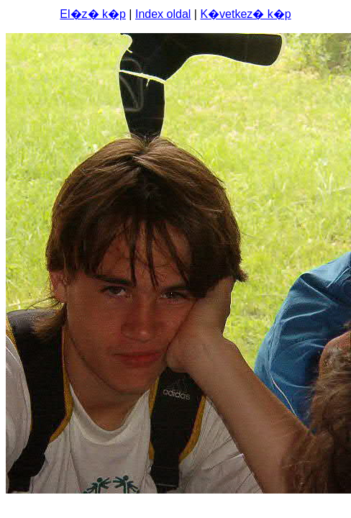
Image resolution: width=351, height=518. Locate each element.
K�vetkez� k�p (245, 14)
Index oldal (163, 14)
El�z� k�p (93, 14)
